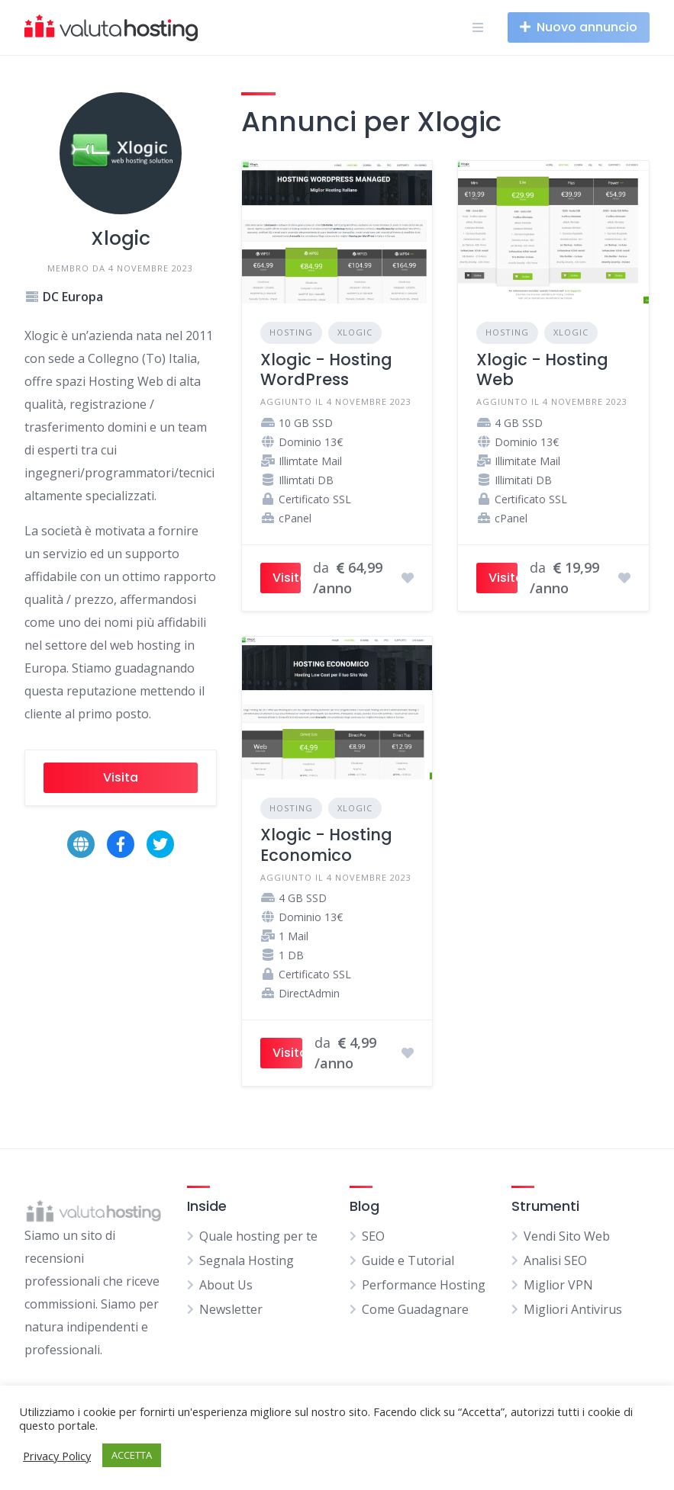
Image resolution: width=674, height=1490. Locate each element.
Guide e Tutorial (408, 1260)
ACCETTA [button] (131, 1455)
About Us (226, 1284)
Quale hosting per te (258, 1236)
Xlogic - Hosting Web (542, 369)
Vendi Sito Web (567, 1236)
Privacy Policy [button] (57, 1456)
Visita (120, 777)
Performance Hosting (423, 1284)
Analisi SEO (555, 1260)
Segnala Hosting (246, 1260)
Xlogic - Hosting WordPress (326, 369)
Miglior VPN (558, 1284)
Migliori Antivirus (573, 1309)
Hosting (291, 332)
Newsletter (231, 1309)
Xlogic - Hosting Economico (326, 844)
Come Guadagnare (415, 1309)
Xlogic (354, 332)
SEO (373, 1236)
